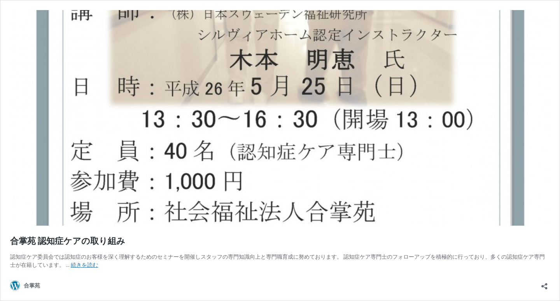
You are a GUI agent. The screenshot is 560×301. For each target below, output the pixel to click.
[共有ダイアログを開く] (544, 284)
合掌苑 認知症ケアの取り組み (67, 241)
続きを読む (84, 265)
